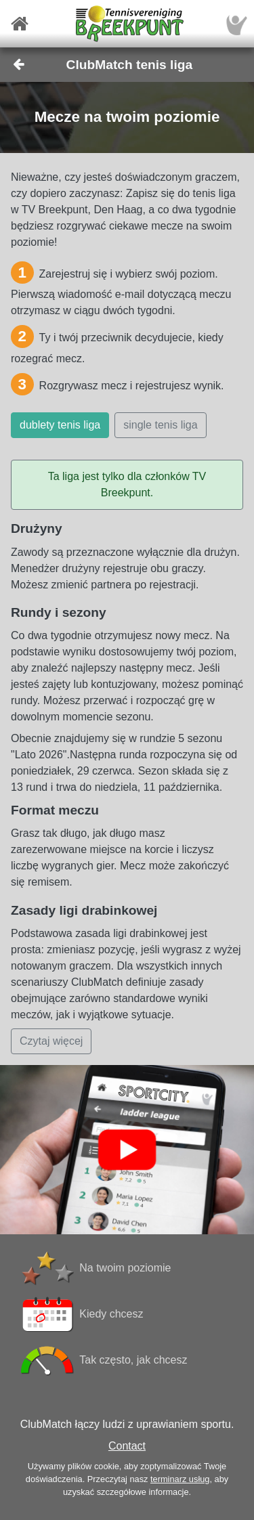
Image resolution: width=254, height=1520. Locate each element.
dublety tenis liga (60, 425)
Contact (127, 1446)
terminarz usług (179, 1479)
